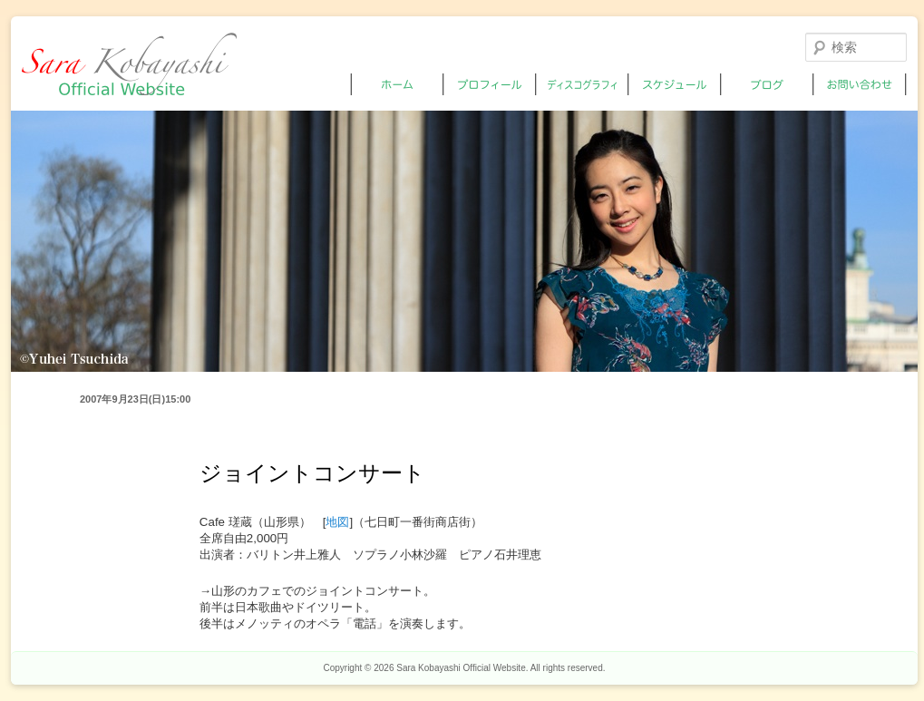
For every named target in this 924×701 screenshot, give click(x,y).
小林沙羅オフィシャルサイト (129, 64)
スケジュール (675, 84)
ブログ (767, 84)
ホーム (397, 84)
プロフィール (490, 84)
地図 (337, 522)
